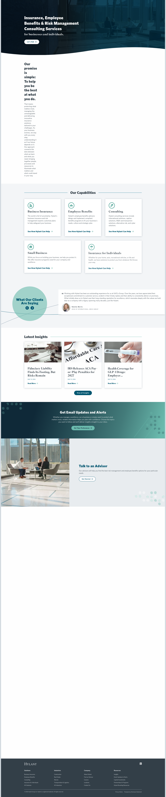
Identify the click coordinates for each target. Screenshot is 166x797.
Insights (116, 774)
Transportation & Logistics (61, 782)
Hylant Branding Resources (121, 785)
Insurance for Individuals (31, 782)
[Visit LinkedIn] (141, 764)
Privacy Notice (119, 792)
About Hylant (88, 774)
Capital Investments (119, 780)
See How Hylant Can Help (40, 232)
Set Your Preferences (83, 428)
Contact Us (87, 785)
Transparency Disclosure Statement (133, 792)
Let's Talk (31, 42)
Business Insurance (29, 774)
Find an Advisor (88, 777)
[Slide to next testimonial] (32, 308)
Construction (57, 774)
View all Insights (83, 393)
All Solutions (27, 785)
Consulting (27, 780)
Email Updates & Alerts (120, 777)
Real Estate (57, 777)
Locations (86, 782)
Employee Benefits (29, 777)
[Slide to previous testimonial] (27, 308)
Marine (56, 780)
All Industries (58, 785)
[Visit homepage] (30, 764)
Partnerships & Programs (121, 782)
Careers (86, 780)
